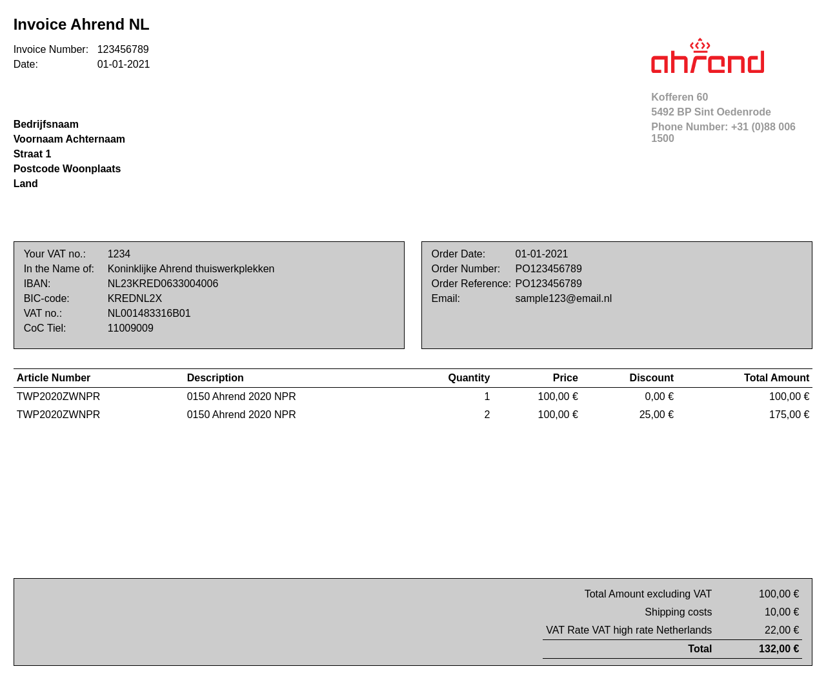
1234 (119, 253)
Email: (446, 298)
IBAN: (37, 283)
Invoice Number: (51, 49)
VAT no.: (43, 313)
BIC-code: (47, 298)
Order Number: (466, 268)
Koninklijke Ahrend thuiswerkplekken (191, 268)
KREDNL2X (135, 298)
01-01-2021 (123, 64)
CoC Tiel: (45, 328)
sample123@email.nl (564, 298)
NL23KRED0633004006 (163, 283)
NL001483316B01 (149, 313)
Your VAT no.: (55, 253)
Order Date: (459, 253)
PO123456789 (549, 268)
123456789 (123, 49)
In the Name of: (59, 268)
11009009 (131, 328)
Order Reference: (472, 283)
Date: (26, 64)
